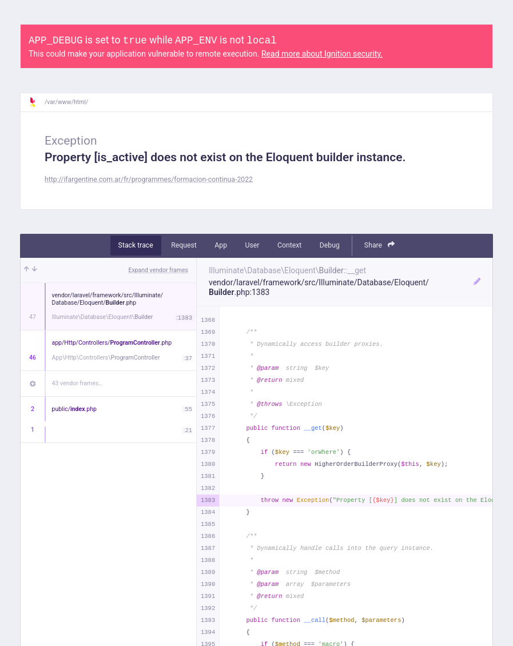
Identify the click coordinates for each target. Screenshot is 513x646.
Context (289, 245)
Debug (330, 245)
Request (184, 245)
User (252, 245)
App (220, 245)
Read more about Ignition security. (322, 53)
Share (379, 245)
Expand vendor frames (158, 270)
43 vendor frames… (77, 383)
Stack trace (135, 245)
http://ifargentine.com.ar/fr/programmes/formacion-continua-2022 (149, 180)
